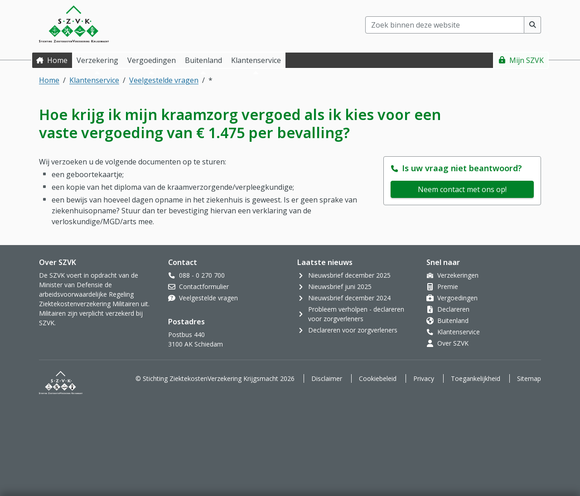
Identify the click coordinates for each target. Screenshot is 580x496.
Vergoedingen (457, 298)
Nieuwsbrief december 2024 (349, 298)
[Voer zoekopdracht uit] (532, 25)
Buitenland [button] (203, 60)
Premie (447, 286)
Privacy (423, 378)
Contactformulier (204, 286)
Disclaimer (326, 378)
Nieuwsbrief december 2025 (349, 275)
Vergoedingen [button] (151, 60)
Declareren (453, 309)
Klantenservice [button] (256, 60)
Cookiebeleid (377, 378)
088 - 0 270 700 (202, 275)
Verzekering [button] (97, 60)
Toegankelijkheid (475, 378)
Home (57, 60)
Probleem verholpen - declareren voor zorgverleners (356, 314)
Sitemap (529, 378)
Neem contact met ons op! (462, 189)
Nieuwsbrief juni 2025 (340, 286)
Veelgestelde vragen (163, 80)
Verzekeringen (457, 275)
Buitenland (453, 320)
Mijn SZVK (526, 60)
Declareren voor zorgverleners (352, 330)
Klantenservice (94, 80)
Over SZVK (453, 343)
